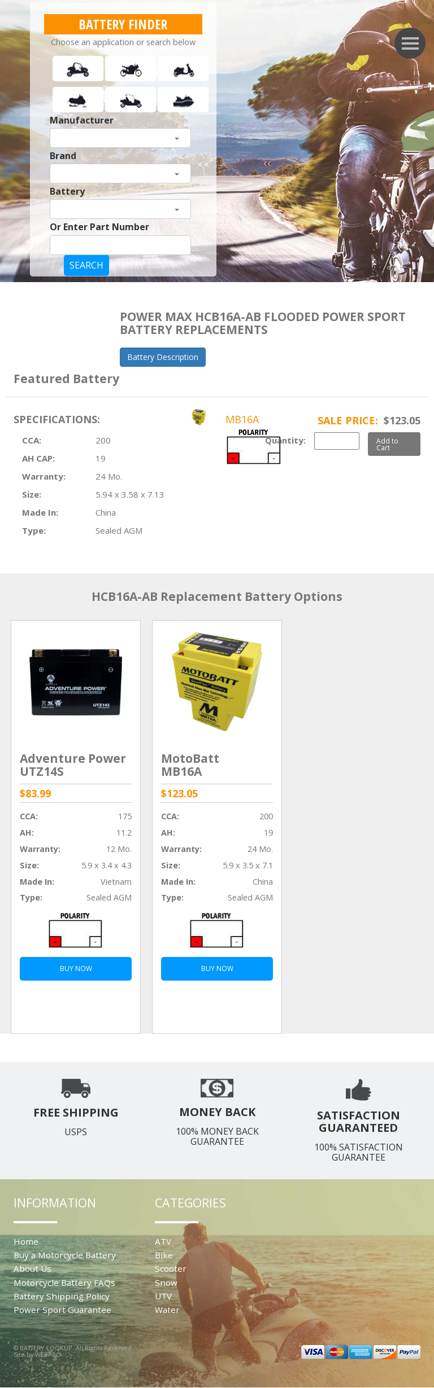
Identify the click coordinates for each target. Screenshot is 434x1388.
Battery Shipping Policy (62, 1296)
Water (167, 1309)
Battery (67, 191)
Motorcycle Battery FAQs (64, 1282)
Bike (164, 1254)
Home (26, 1241)
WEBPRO (48, 1354)
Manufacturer (82, 120)
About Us (32, 1268)
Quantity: (285, 440)
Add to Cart (387, 444)
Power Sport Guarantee (62, 1309)
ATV (163, 1241)
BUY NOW (76, 968)
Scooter (170, 1268)
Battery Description (162, 357)
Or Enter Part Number (99, 227)
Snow (166, 1282)
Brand (63, 156)
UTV (163, 1296)
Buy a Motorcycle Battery (65, 1254)
